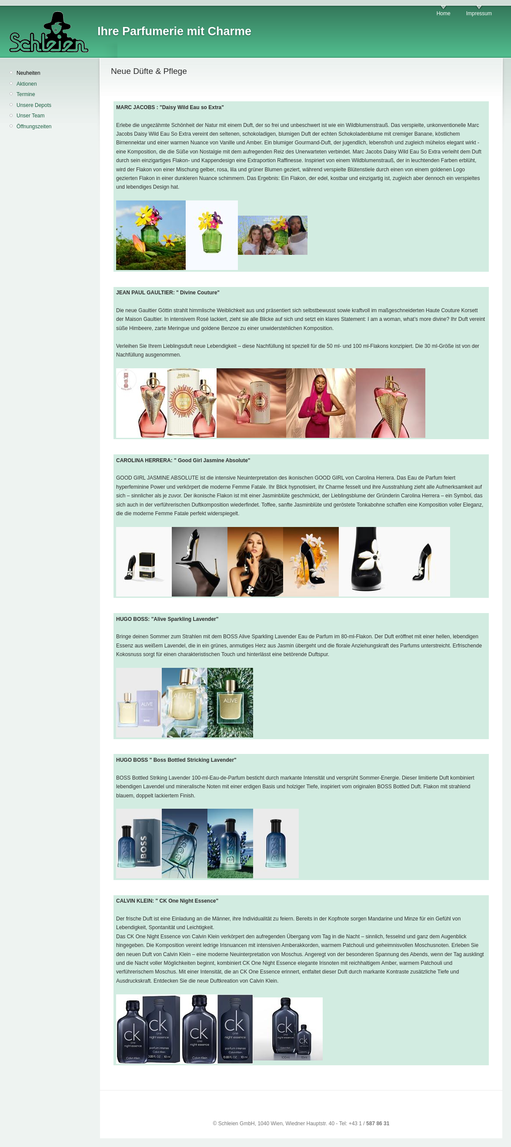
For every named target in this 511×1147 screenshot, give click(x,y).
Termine (26, 94)
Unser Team (30, 116)
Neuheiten (28, 73)
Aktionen (27, 84)
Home (444, 13)
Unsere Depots (34, 105)
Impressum (479, 13)
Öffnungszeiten (34, 126)
